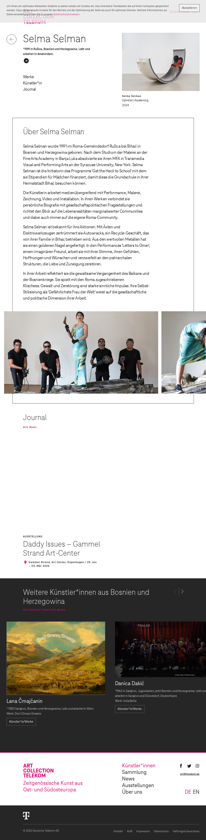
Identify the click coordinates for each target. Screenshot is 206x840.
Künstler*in (32, 83)
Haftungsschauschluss (186, 831)
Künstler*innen (138, 766)
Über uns (132, 792)
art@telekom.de (189, 774)
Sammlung (134, 772)
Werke (28, 77)
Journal (29, 89)
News (128, 779)
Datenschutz (161, 831)
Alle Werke (58, 609)
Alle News (30, 427)
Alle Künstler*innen (36, 609)
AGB (129, 831)
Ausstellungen (138, 786)
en (196, 792)
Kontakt (118, 831)
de (188, 792)
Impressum (143, 831)
